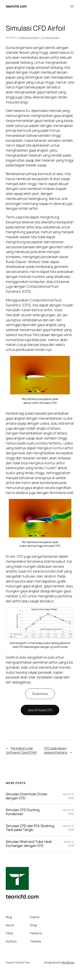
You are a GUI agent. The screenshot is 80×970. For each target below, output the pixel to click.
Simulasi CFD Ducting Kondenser (23, 812)
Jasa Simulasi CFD (40, 710)
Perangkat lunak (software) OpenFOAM (21, 750)
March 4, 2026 (69, 843)
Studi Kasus (40, 694)
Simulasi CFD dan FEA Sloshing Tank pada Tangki (30, 828)
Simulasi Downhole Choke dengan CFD (26, 796)
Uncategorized (50, 37)
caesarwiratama (28, 37)
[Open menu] (72, 6)
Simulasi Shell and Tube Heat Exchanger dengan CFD (29, 844)
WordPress (67, 962)
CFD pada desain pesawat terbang (55, 750)
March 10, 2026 (68, 796)
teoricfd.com (16, 6)
